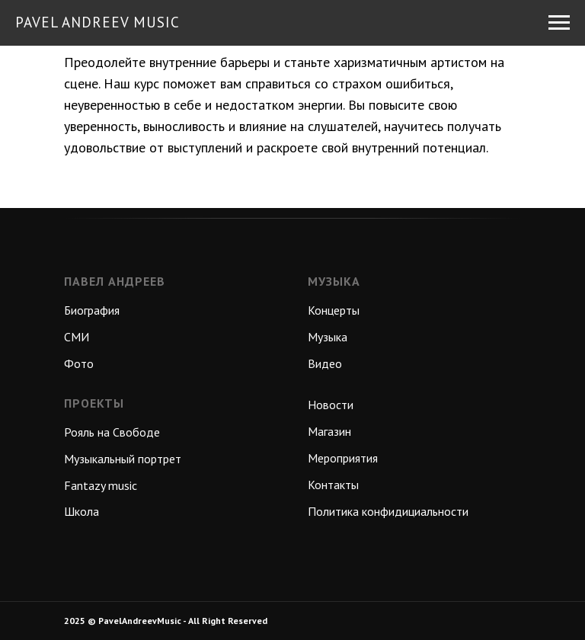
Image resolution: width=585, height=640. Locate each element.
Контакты (333, 484)
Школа (81, 511)
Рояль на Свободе (112, 432)
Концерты (334, 310)
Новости (330, 404)
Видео (325, 363)
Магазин (329, 431)
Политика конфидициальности (388, 511)
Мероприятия (343, 458)
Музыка (327, 336)
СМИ (76, 336)
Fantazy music (100, 485)
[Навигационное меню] (559, 22)
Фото (79, 363)
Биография (92, 310)
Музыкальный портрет (122, 458)
